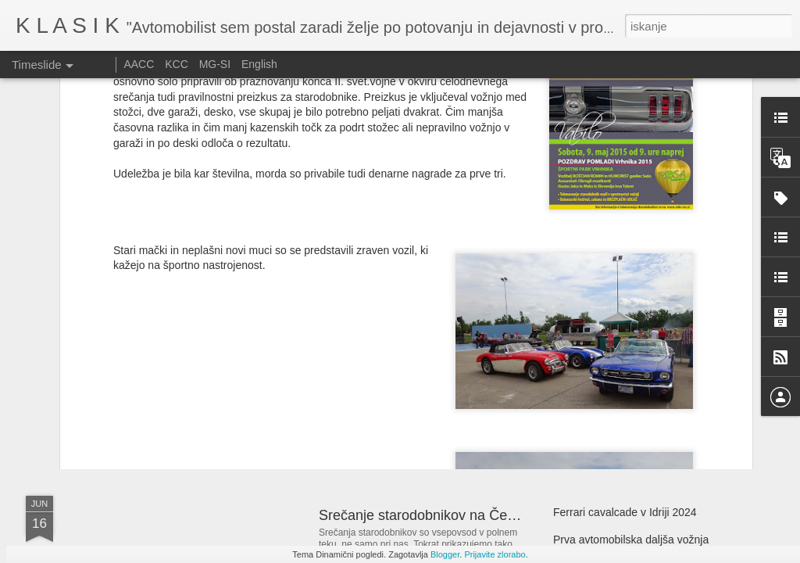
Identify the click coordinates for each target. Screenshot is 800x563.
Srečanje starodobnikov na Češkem (430, 515)
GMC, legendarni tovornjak (172, 363)
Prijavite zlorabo (494, 554)
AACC (138, 64)
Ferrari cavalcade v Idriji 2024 (625, 512)
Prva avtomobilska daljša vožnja (631, 539)
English (259, 64)
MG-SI (214, 64)
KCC (176, 64)
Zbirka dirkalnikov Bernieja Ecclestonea (648, 361)
